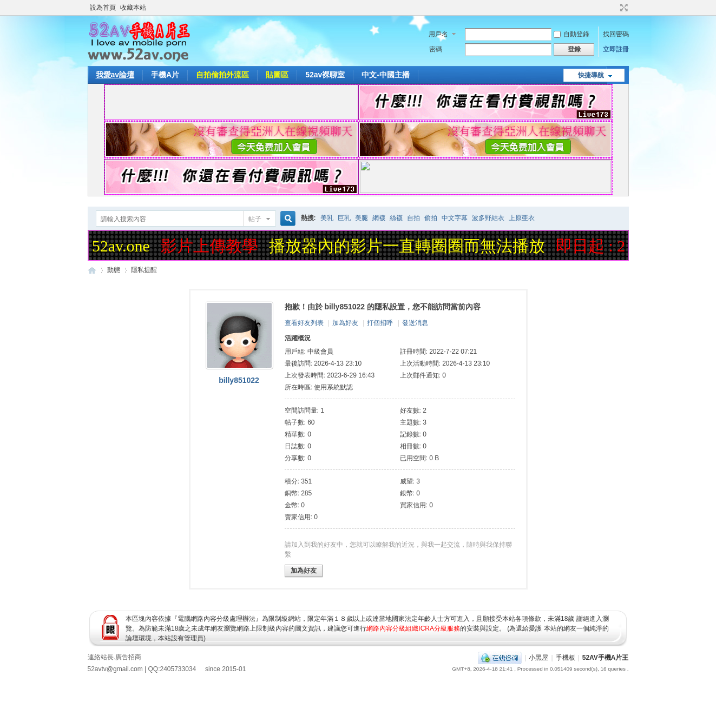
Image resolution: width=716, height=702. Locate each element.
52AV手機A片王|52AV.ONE (92, 270)
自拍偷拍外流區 (222, 74)
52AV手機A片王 (605, 657)
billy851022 (239, 380)
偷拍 (430, 218)
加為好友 (345, 323)
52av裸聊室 (325, 74)
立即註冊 (616, 49)
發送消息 (415, 323)
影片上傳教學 (211, 246)
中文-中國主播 (386, 74)
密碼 (435, 49)
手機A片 (165, 74)
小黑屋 (538, 657)
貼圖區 (277, 74)
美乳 (326, 218)
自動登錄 (571, 34)
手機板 (565, 657)
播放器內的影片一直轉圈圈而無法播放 (409, 246)
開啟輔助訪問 (613, 7)
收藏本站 (133, 7)
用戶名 (438, 34)
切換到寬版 (622, 7)
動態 (113, 270)
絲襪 (396, 218)
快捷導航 (591, 75)
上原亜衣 (522, 218)
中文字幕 (455, 218)
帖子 (254, 219)
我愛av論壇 (115, 74)
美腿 (361, 218)
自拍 (413, 218)
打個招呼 (380, 323)
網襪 (378, 218)
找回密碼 (616, 34)
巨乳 (344, 218)
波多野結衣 (488, 218)
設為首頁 (103, 7)
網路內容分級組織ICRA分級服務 (413, 628)
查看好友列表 (304, 323)
